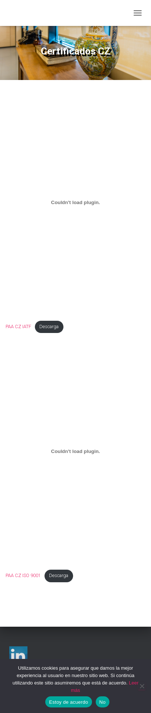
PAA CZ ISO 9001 (23, 575)
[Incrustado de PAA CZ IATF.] (75, 202)
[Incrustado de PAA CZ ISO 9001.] (75, 451)
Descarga (49, 326)
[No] (141, 686)
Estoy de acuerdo (68, 702)
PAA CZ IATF (18, 326)
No (102, 702)
